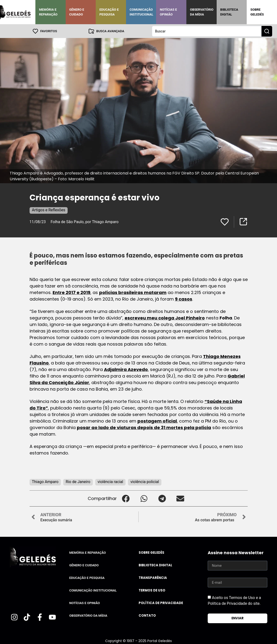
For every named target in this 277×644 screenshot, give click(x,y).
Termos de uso (152, 590)
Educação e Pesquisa (109, 12)
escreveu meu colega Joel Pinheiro (165, 318)
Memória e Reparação (48, 12)
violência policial (144, 481)
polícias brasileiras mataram (132, 292)
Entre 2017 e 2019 (71, 292)
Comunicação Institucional (141, 12)
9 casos (183, 299)
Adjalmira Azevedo (126, 369)
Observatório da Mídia (202, 12)
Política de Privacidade (161, 602)
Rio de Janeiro (78, 481)
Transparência (153, 577)
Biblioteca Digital (229, 12)
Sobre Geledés (257, 12)
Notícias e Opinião (168, 12)
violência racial (110, 481)
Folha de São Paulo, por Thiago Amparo (85, 221)
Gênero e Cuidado (76, 12)
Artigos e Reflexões (48, 209)
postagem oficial (157, 421)
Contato (147, 615)
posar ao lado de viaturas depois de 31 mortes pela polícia (144, 427)
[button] (126, 498)
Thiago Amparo (45, 481)
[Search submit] (266, 31)
